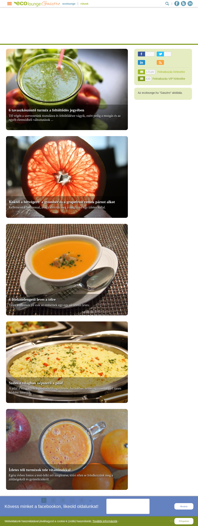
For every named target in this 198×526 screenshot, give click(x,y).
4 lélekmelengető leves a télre (32, 299)
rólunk (84, 3)
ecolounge (68, 3)
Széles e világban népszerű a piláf (36, 383)
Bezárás (184, 506)
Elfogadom (184, 521)
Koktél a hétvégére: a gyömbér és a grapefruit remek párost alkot (62, 202)
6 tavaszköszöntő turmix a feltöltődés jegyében (46, 110)
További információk (104, 521)
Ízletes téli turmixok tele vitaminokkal (40, 470)
